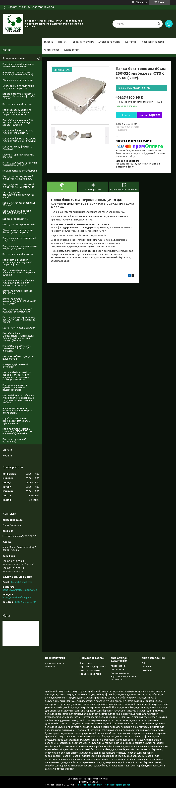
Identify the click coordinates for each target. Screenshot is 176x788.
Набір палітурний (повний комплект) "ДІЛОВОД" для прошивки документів (17, 431)
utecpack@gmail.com (21, 582)
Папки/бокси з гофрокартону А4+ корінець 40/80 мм (18, 65)
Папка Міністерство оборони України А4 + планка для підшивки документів (18, 283)
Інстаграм (147, 666)
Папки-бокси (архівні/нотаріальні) (14, 440)
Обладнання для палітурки (18, 80)
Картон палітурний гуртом (17, 104)
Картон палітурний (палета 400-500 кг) (17, 292)
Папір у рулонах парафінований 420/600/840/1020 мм (20, 247)
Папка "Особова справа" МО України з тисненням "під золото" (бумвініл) (18, 122)
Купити (126, 115)
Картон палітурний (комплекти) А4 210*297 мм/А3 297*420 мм (20, 301)
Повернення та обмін (152, 41)
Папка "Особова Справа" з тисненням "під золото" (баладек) (17, 348)
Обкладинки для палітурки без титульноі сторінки (18, 231)
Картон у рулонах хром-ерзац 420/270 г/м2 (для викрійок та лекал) (19, 319)
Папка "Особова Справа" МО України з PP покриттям (18, 131)
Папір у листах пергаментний (19, 224)
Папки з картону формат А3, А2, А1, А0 (18, 147)
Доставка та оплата (109, 41)
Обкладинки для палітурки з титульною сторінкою (18, 87)
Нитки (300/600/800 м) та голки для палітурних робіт (20, 163)
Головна (48, 41)
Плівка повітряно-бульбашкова (20, 170)
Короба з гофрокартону (15, 218)
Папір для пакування (90, 670)
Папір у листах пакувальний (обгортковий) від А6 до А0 (18, 177)
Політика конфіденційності (117, 785)
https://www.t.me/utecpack (17, 597)
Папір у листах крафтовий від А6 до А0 (19, 203)
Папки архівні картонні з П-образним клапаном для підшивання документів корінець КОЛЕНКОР (17, 376)
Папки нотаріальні (120, 673)
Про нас (62, 41)
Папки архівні (117, 669)
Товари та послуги (82, 41)
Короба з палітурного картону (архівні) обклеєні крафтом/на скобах (19, 96)
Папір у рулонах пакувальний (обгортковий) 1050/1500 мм (18, 185)
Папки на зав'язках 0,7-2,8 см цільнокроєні (18, 357)
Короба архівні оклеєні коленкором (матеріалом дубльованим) (16, 421)
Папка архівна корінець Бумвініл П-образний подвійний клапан (15, 387)
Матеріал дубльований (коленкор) (15, 365)
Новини (7, 455)
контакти (50, 666)
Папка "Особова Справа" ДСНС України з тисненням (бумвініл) (19, 139)
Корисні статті (72, 49)
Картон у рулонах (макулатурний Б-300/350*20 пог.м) (18, 194)
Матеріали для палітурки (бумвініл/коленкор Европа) (18, 73)
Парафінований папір (90, 674)
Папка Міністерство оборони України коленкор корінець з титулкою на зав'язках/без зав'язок (18, 399)
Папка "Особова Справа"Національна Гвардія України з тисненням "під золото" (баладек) (18, 337)
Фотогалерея (51, 49)
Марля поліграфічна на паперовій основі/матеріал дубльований (17, 410)
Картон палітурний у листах (18, 254)
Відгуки (7, 449)
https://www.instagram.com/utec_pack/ (21, 590)
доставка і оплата (54, 663)
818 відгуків (141, 2)
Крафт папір (86, 663)
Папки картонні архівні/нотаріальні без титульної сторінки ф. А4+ (17, 262)
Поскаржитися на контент (89, 785)
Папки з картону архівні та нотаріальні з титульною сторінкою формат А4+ (17, 112)
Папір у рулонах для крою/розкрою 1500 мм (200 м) (17, 310)
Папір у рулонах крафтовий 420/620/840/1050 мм (17, 211)
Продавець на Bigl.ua (88, 782)
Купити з (149, 115)
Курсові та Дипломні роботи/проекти (18, 155)
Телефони (147, 670)
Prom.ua (104, 779)
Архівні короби (118, 666)
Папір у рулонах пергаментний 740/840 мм (19, 239)
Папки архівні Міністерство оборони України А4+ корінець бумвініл (19, 272)
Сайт (144, 663)
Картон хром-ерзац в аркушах (19, 327)
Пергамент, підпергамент (93, 666)
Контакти (130, 41)
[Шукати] (159, 24)
